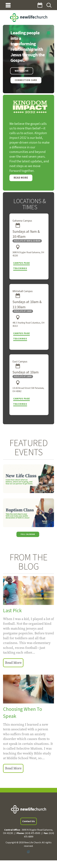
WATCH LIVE (22, 70)
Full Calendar (28, 534)
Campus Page (21, 263)
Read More (21, 178)
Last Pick (12, 610)
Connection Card (26, 80)
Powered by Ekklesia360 (28, 852)
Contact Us (28, 821)
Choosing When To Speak (22, 713)
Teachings (20, 268)
